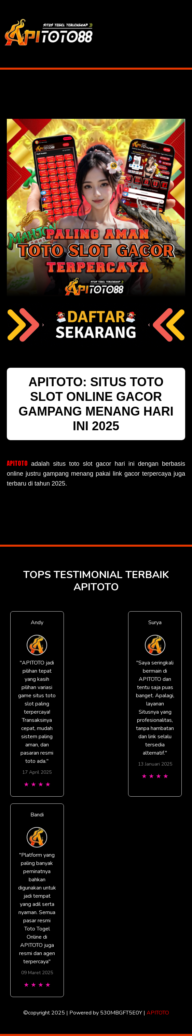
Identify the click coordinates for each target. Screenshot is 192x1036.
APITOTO (17, 463)
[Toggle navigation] (186, 34)
